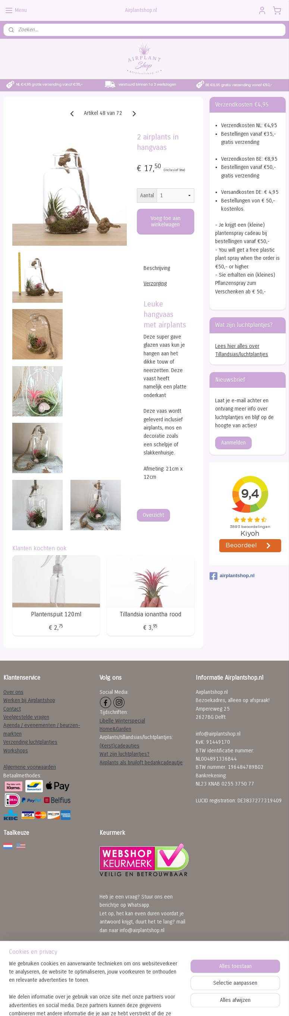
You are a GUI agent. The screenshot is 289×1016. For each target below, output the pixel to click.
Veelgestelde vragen (26, 717)
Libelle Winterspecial (122, 721)
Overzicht (153, 515)
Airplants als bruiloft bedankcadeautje (141, 762)
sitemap (122, 1004)
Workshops (15, 751)
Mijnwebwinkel (219, 1004)
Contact (12, 709)
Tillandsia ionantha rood (150, 614)
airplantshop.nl (232, 576)
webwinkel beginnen (161, 1004)
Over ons (13, 692)
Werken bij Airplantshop (29, 700)
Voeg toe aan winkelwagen (165, 221)
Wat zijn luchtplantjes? (125, 754)
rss (136, 1004)
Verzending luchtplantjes (30, 742)
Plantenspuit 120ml (56, 614)
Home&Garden (115, 729)
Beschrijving (157, 268)
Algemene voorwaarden (29, 767)
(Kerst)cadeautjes (119, 746)
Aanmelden (233, 443)
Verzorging (155, 283)
